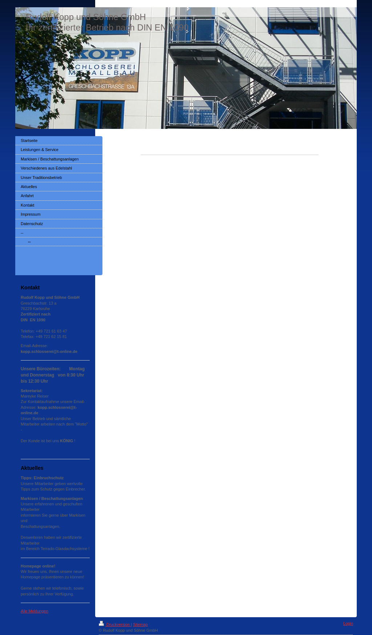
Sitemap (140, 624)
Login (348, 623)
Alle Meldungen (34, 611)
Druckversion (115, 624)
